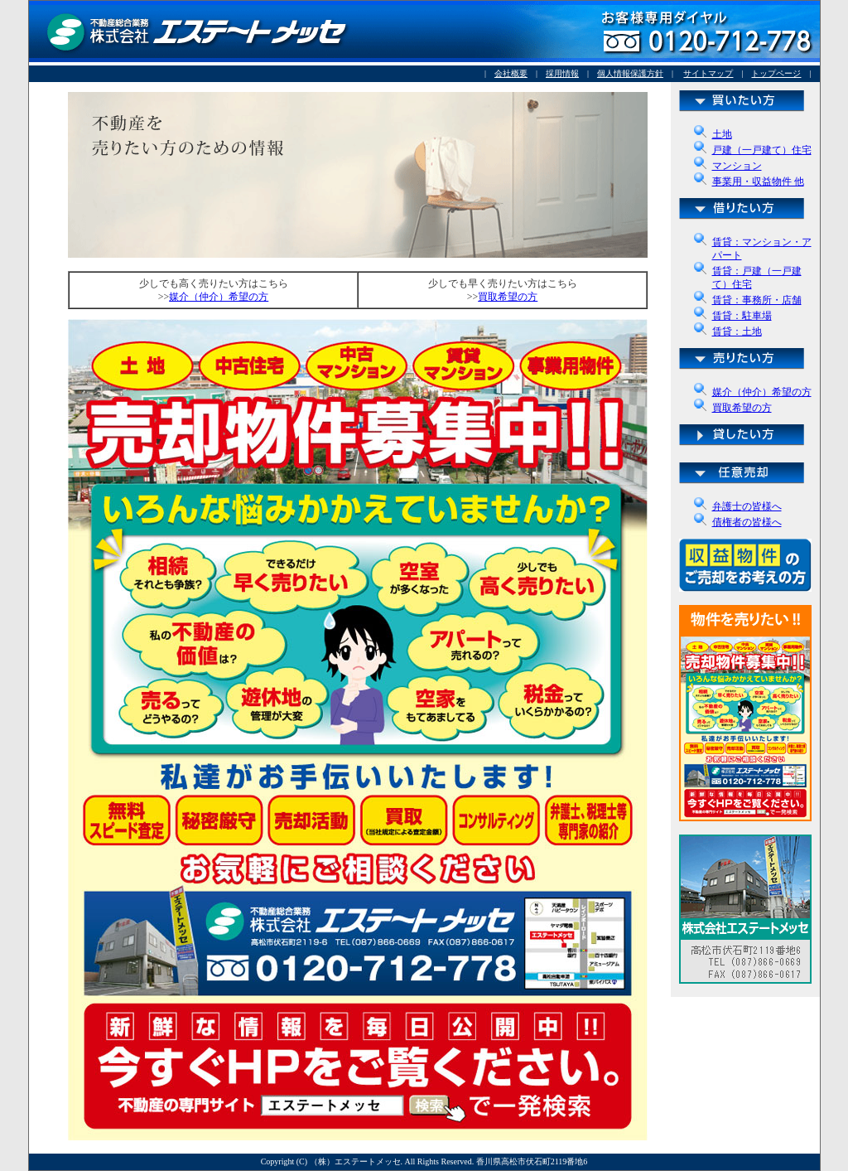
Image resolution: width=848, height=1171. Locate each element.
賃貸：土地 (737, 331)
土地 (722, 134)
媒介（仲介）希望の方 (762, 392)
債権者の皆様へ (747, 522)
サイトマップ (708, 73)
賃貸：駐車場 (742, 316)
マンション (737, 166)
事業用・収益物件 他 (758, 181)
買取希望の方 (742, 408)
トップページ (776, 73)
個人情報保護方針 (630, 73)
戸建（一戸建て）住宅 (762, 150)
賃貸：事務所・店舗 (757, 300)
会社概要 (511, 73)
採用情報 (562, 73)
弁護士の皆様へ (747, 506)
